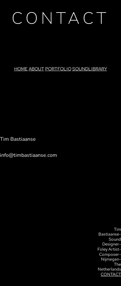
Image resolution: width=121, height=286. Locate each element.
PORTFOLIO (58, 69)
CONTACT (111, 274)
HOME (21, 69)
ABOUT (36, 69)
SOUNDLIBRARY (89, 69)
